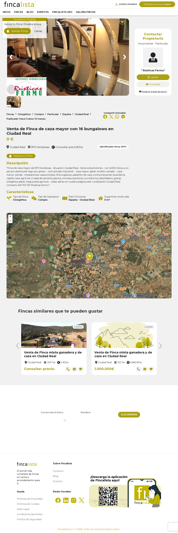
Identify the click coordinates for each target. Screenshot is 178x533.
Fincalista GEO (62, 12)
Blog (30, 12)
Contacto (58, 471)
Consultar (153, 84)
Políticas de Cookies (28, 504)
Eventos (43, 12)
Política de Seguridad (29, 519)
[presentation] (17, 346)
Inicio (7, 12)
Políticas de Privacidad (29, 498)
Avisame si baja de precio (153, 91)
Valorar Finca (17, 31)
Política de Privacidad (102, 418)
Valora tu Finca (21, 155)
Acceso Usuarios (126, 4)
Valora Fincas (85, 12)
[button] (89, 256)
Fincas (18, 12)
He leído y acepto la (89, 418)
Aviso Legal (23, 509)
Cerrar (38, 31)
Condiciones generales (29, 514)
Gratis (157, 4)
